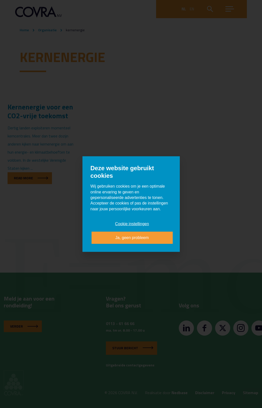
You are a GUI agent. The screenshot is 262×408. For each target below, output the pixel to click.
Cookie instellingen (132, 224)
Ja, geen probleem (132, 237)
